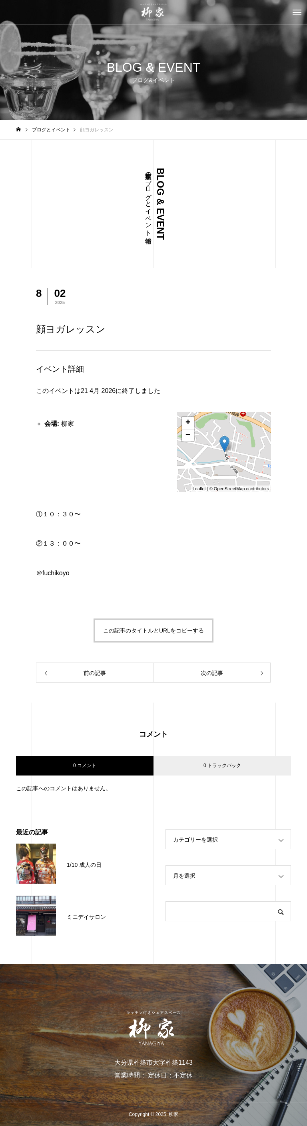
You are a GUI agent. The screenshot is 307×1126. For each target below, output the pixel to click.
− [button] (188, 435)
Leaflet (199, 488)
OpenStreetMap (229, 488)
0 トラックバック (222, 765)
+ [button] (188, 423)
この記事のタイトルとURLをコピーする (153, 630)
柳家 (67, 423)
